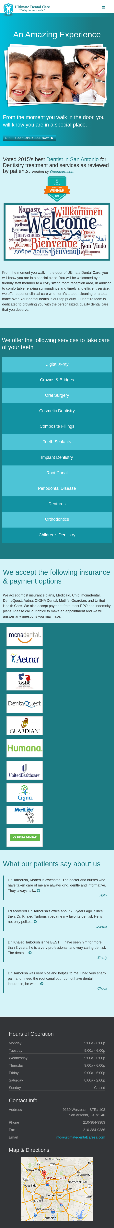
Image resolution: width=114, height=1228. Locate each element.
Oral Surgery (57, 395)
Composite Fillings (57, 426)
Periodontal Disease (57, 488)
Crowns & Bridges (57, 379)
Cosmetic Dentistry (57, 410)
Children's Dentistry (57, 534)
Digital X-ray (57, 364)
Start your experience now (29, 137)
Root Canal (57, 472)
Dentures (57, 503)
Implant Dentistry (57, 457)
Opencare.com (62, 172)
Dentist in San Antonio (72, 159)
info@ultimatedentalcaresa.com (80, 1137)
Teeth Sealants (57, 441)
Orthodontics (57, 519)
